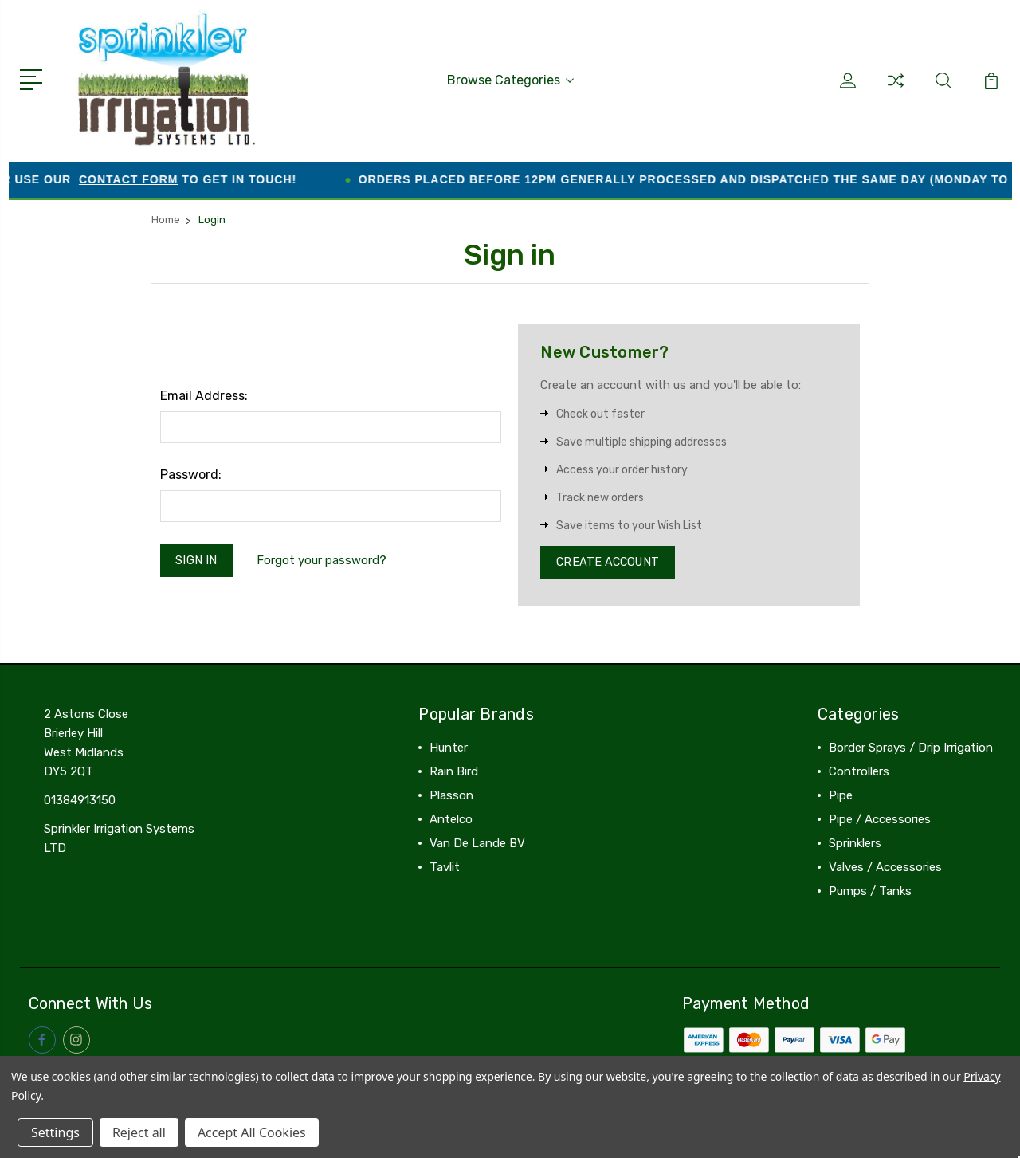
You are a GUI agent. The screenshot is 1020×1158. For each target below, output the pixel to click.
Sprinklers (855, 844)
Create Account (610, 562)
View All (452, 892)
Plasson (451, 796)
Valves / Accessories (885, 868)
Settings (55, 1132)
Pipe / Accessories (880, 820)
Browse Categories (510, 79)
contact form (150, 177)
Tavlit (445, 868)
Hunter (449, 748)
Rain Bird (454, 772)
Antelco (451, 820)
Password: (191, 473)
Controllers (859, 772)
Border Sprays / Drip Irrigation (911, 748)
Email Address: (204, 394)
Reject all (139, 1132)
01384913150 (80, 801)
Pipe (841, 796)
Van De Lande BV (477, 844)
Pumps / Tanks (870, 892)
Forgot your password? (324, 560)
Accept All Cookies (252, 1132)
